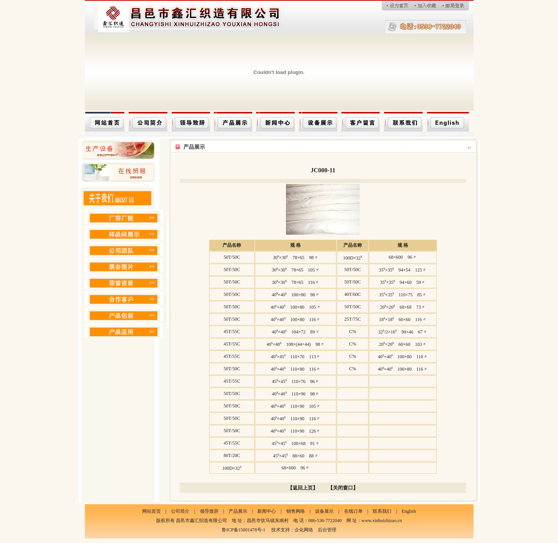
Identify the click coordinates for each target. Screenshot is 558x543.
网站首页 (151, 511)
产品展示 (238, 511)
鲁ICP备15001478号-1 (243, 530)
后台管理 (327, 530)
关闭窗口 (343, 488)
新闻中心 (266, 511)
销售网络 (295, 511)
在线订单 (353, 511)
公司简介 (180, 511)
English (408, 511)
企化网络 (303, 530)
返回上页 (303, 488)
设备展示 (324, 511)
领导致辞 (209, 511)
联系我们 (382, 511)
